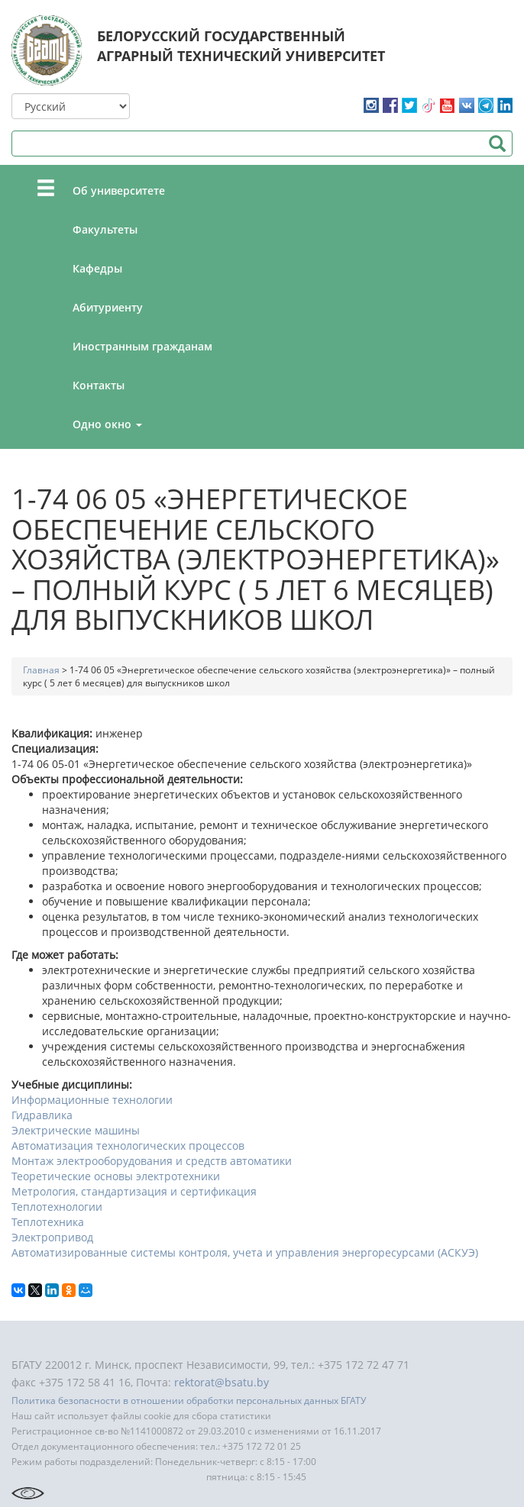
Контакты (99, 385)
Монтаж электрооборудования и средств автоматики (151, 1161)
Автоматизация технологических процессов (127, 1145)
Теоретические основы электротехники (115, 1176)
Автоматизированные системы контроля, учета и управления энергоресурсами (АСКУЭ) (244, 1252)
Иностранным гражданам (142, 346)
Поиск (497, 144)
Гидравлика (42, 1115)
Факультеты (105, 229)
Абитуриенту (108, 307)
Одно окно (107, 424)
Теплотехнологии (56, 1206)
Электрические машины (75, 1130)
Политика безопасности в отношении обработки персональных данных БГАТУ (188, 1400)
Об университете (119, 190)
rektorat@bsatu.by (221, 1382)
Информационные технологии (92, 1099)
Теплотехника (47, 1222)
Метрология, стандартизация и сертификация (134, 1191)
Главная (41, 669)
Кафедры (97, 268)
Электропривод (52, 1237)
